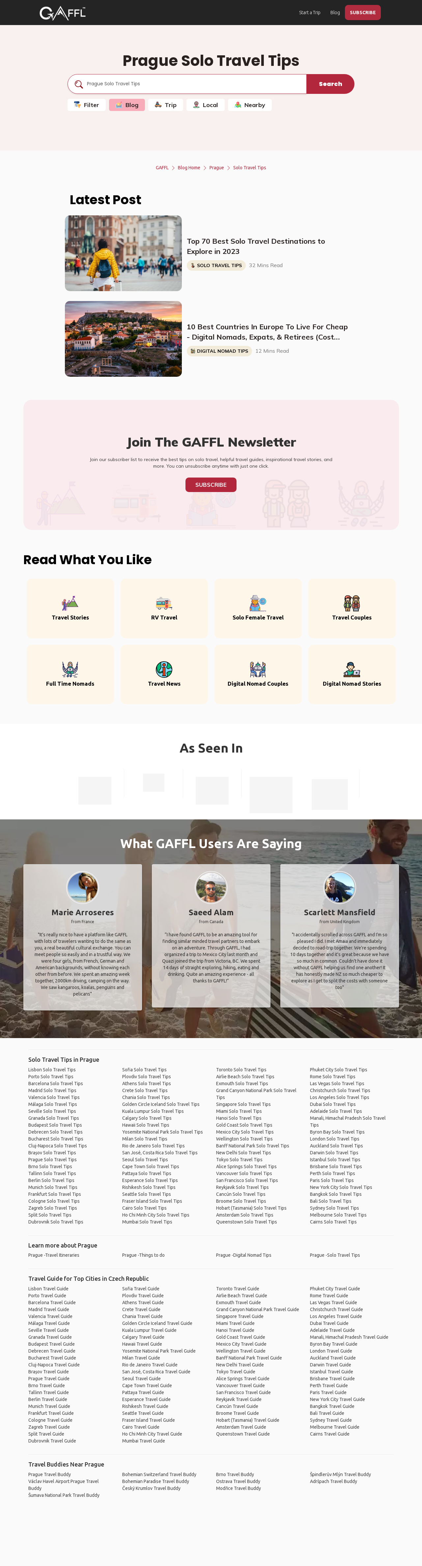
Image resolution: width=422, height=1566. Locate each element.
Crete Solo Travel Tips (145, 1090)
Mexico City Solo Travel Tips (245, 1132)
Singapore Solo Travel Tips (243, 1104)
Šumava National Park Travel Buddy (63, 1495)
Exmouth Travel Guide (238, 1302)
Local (205, 105)
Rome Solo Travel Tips (332, 1076)
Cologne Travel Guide (50, 1420)
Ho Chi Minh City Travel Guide (152, 1434)
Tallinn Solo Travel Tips (52, 1173)
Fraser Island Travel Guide (148, 1420)
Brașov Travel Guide (48, 1371)
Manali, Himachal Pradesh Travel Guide (349, 1337)
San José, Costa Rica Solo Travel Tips (160, 1152)
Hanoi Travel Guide (235, 1330)
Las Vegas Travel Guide (333, 1302)
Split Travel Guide (46, 1434)
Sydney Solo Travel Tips (334, 1208)
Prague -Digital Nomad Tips (243, 1255)
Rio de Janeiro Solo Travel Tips (153, 1145)
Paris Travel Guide (328, 1392)
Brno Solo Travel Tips (50, 1166)
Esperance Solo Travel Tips (150, 1180)
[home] (63, 13)
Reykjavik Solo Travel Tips (242, 1187)
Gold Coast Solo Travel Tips (244, 1125)
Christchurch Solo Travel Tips (340, 1090)
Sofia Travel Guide (140, 1288)
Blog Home (189, 167)
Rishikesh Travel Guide (145, 1406)
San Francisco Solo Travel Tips (247, 1180)
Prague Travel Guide (49, 1378)
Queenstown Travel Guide (243, 1434)
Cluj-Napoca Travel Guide (54, 1364)
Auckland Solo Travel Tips (336, 1145)
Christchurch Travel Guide (336, 1309)
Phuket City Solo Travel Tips (338, 1069)
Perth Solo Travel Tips (332, 1173)
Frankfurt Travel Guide (51, 1413)
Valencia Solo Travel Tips (54, 1097)
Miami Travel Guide (235, 1323)
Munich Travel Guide (49, 1406)
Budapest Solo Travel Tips (55, 1125)
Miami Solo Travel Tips (239, 1111)
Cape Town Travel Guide (147, 1385)
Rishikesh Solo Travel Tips (149, 1187)
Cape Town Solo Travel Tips (150, 1166)
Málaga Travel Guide (49, 1323)
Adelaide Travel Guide (332, 1330)
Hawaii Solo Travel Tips (145, 1125)
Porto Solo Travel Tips (50, 1076)
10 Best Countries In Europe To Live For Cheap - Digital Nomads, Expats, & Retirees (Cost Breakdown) (267, 332)
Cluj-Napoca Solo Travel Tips (57, 1145)
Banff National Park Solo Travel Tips (252, 1145)
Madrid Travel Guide (48, 1309)
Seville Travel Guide (48, 1330)
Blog (335, 12)
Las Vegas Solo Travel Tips (337, 1083)
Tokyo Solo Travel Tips (239, 1159)
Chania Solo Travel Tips (146, 1097)
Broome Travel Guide (237, 1413)
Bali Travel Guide (327, 1413)
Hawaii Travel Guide (142, 1344)
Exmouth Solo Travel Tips (242, 1083)
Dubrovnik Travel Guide (52, 1440)
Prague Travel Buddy (49, 1474)
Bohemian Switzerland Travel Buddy (159, 1474)
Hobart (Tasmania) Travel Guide (247, 1420)
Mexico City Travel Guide (241, 1344)
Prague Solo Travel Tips (52, 1159)
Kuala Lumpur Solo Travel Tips (153, 1111)
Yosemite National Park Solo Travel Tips (162, 1132)
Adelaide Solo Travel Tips (336, 1111)
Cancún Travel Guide (237, 1406)
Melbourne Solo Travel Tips (338, 1215)
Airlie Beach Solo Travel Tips (245, 1076)
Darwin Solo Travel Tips (334, 1152)
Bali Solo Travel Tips (331, 1201)
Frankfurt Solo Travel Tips (54, 1194)
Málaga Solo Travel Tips (52, 1104)
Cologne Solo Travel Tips (54, 1201)
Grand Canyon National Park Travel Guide (257, 1309)
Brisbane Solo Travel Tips (336, 1166)
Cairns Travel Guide (330, 1434)
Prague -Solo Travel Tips (335, 1255)
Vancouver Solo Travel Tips (244, 1173)
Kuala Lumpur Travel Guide (149, 1330)
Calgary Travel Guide (143, 1337)
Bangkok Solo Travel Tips (336, 1194)
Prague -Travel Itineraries (53, 1255)
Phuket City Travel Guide (335, 1288)
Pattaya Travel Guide (143, 1392)
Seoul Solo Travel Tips (145, 1159)
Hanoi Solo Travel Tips (239, 1118)
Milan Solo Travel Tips (144, 1138)
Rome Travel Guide (329, 1295)
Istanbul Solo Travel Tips (335, 1159)
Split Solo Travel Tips (49, 1215)
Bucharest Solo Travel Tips (55, 1138)
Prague (217, 167)
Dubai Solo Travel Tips (333, 1104)
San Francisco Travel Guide (243, 1392)
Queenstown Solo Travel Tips (246, 1221)
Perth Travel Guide (329, 1385)
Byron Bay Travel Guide (333, 1344)
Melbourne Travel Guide (334, 1427)
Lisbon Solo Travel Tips (52, 1069)
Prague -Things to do (143, 1255)
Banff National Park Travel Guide (249, 1357)
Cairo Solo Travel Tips (144, 1208)
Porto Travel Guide (47, 1295)
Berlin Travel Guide (47, 1399)
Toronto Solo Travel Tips (241, 1069)
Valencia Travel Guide (50, 1316)
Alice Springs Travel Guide (242, 1378)
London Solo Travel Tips (334, 1138)
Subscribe (211, 484)
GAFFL (162, 167)
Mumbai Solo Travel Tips (147, 1221)
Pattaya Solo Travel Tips (146, 1173)
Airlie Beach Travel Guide (241, 1295)
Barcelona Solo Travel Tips (55, 1083)
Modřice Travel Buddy (238, 1488)
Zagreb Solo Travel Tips (52, 1208)
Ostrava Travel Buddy (238, 1481)
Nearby (250, 105)
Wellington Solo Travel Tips (244, 1138)
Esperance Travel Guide (146, 1399)
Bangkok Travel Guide (332, 1406)
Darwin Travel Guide (330, 1364)
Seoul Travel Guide (141, 1378)
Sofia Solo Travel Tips (144, 1069)
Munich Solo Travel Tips (52, 1187)
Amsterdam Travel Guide (241, 1427)
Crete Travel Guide (141, 1309)
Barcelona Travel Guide (52, 1302)
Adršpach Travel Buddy (333, 1481)
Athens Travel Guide (143, 1302)
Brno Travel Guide (46, 1385)
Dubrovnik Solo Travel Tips (55, 1221)
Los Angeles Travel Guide (336, 1316)
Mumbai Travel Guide (143, 1440)
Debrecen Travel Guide (51, 1351)
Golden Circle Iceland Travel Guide (157, 1323)
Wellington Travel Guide (241, 1351)
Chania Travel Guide (142, 1316)
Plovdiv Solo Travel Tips (146, 1076)
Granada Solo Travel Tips (53, 1118)
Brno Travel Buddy (235, 1474)
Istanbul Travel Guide (331, 1371)
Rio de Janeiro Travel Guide (150, 1364)
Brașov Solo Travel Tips (52, 1152)
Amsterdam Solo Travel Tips (244, 1215)
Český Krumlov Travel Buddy (151, 1488)
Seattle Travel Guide (143, 1413)
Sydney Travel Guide (331, 1420)
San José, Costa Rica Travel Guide (156, 1371)
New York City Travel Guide (337, 1399)
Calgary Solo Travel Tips (147, 1118)
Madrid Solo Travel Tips (52, 1090)
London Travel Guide (331, 1351)
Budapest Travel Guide (51, 1344)
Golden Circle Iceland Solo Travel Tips (161, 1104)
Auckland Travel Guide (333, 1357)
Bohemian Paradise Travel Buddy (155, 1481)
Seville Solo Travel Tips (52, 1111)
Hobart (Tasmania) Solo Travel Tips (251, 1208)
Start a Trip (310, 12)
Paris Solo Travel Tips (332, 1180)
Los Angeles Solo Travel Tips (339, 1097)
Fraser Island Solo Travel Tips (152, 1201)
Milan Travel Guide (141, 1357)
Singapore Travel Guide (240, 1316)
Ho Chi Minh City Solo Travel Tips (155, 1215)
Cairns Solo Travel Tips (333, 1221)
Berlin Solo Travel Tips (51, 1180)
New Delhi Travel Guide (240, 1364)
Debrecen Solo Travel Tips (55, 1132)
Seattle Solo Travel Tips (146, 1194)
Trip (166, 105)
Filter (86, 105)
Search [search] (330, 84)
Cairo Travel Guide (140, 1427)
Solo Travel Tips (249, 167)
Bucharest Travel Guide (52, 1357)
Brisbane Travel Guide (332, 1378)
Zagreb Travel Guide (49, 1427)
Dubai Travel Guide (329, 1323)
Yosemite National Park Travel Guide (159, 1351)
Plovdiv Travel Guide (143, 1295)
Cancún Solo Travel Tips (241, 1194)
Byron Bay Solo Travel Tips (337, 1132)
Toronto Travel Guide (237, 1288)
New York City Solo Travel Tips (341, 1187)
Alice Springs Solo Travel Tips (246, 1166)
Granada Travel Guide (50, 1337)
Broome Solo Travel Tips (241, 1201)
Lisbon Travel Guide (48, 1288)
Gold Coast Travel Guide (240, 1337)
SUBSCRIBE (363, 12)
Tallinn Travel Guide (48, 1392)
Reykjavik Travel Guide (239, 1399)
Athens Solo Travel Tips (146, 1083)
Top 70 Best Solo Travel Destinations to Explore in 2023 (256, 246)
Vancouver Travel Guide (240, 1385)
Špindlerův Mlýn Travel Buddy (340, 1474)
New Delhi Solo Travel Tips (243, 1152)
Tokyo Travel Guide (235, 1371)
